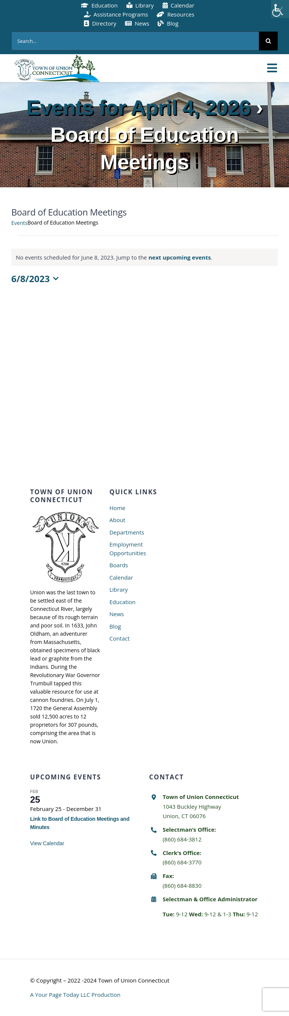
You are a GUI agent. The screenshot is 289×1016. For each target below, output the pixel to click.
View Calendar (47, 843)
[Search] (268, 41)
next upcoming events (179, 257)
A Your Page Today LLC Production (75, 994)
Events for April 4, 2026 (138, 107)
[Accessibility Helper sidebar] (280, 9)
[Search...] (135, 41)
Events (19, 222)
